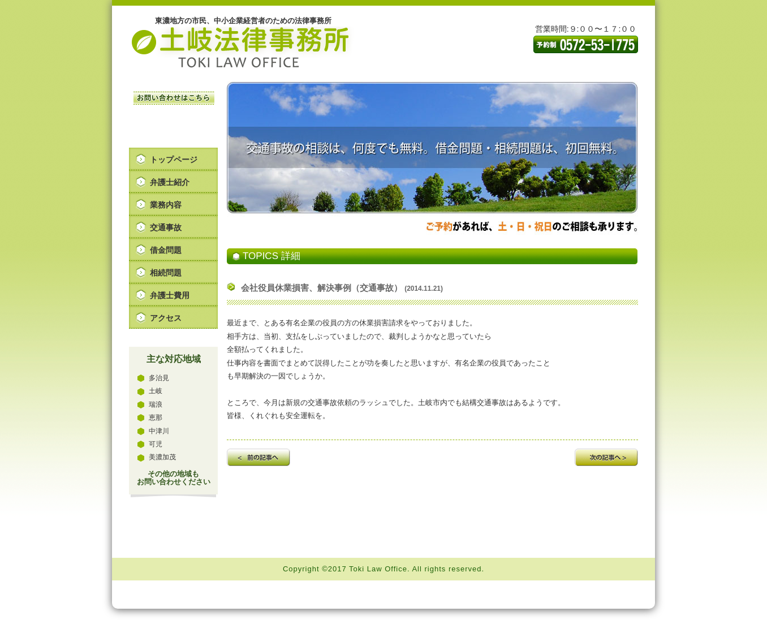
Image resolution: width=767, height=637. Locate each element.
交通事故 (166, 227)
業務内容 (166, 204)
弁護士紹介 (169, 182)
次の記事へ (606, 457)
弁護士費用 (169, 295)
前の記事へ (258, 457)
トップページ (173, 159)
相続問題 (166, 272)
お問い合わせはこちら (173, 98)
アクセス (166, 317)
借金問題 (166, 250)
